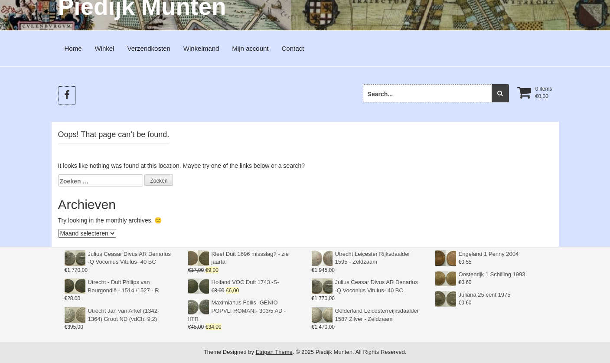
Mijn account (250, 48)
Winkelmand (201, 48)
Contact (293, 48)
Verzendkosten (148, 48)
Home (73, 48)
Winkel (104, 48)
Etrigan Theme (274, 352)
